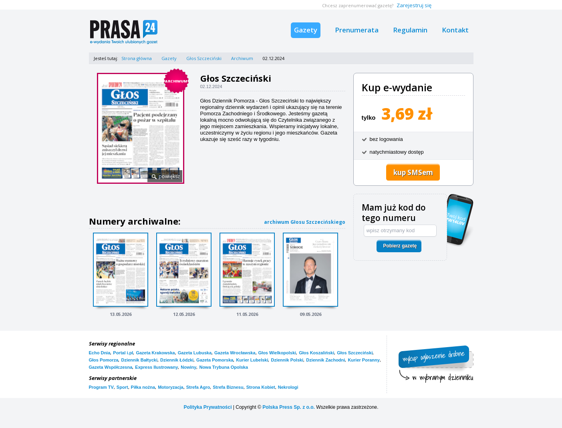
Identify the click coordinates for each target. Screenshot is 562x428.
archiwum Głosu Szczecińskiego (304, 222)
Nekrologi (288, 387)
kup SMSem (413, 172)
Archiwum (242, 58)
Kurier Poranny (363, 360)
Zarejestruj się (414, 5)
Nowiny (188, 367)
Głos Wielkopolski (277, 352)
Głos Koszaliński (316, 352)
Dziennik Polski (287, 360)
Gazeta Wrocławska (235, 352)
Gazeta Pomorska (214, 360)
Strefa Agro (198, 387)
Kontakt (455, 29)
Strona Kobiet (260, 387)
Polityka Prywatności (207, 407)
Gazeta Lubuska (195, 352)
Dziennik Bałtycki (139, 360)
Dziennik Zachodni (325, 360)
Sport (122, 387)
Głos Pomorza (104, 360)
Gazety (305, 29)
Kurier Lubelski (252, 360)
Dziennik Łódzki (176, 360)
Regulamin (410, 29)
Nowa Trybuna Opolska (223, 367)
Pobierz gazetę (400, 246)
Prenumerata (357, 29)
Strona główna (136, 58)
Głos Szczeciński (204, 58)
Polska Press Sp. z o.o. (288, 407)
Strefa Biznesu (228, 387)
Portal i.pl (123, 352)
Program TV (101, 387)
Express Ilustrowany (156, 367)
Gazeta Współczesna (111, 367)
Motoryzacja (170, 387)
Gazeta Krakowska (155, 352)
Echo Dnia (100, 352)
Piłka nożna (143, 387)
